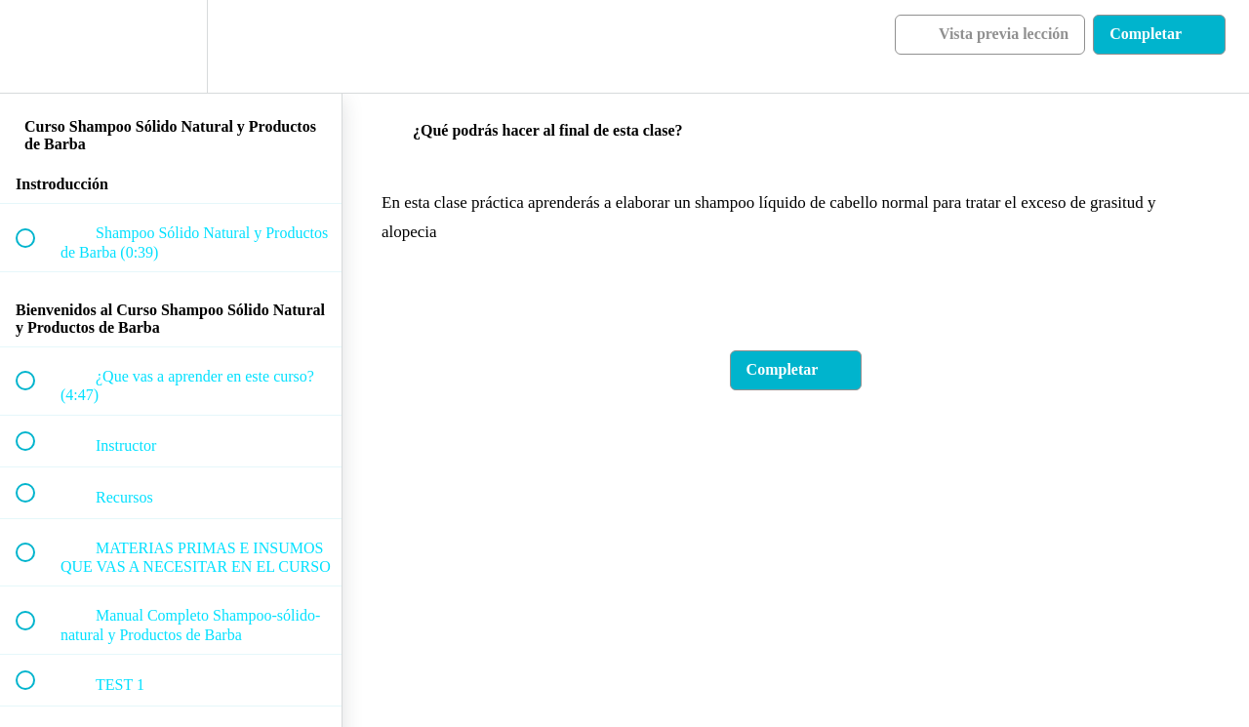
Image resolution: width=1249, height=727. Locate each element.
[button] (36, 46)
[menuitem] (171, 46)
